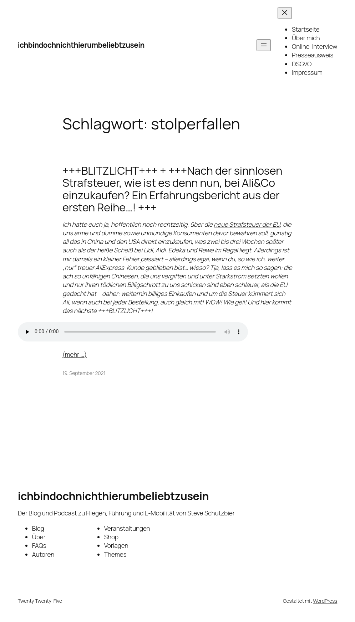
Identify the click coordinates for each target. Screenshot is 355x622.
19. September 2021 (83, 373)
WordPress (325, 600)
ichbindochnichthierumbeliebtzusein (81, 45)
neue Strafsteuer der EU (247, 224)
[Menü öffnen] (264, 45)
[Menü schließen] (285, 13)
